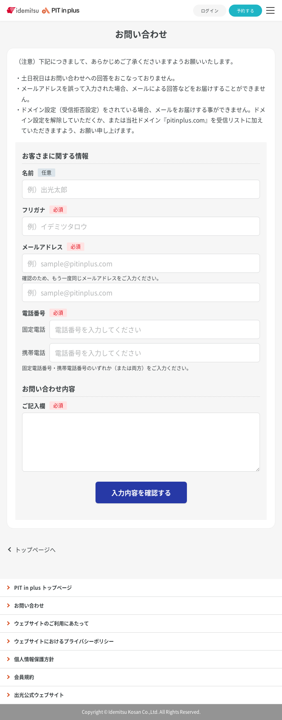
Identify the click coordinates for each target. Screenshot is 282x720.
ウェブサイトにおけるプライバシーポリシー (64, 641)
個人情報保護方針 (34, 659)
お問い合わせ (29, 605)
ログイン (209, 10)
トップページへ (35, 549)
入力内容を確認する (141, 492)
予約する (245, 10)
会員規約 (24, 677)
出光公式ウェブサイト (39, 695)
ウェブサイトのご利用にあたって (51, 623)
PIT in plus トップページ (43, 587)
